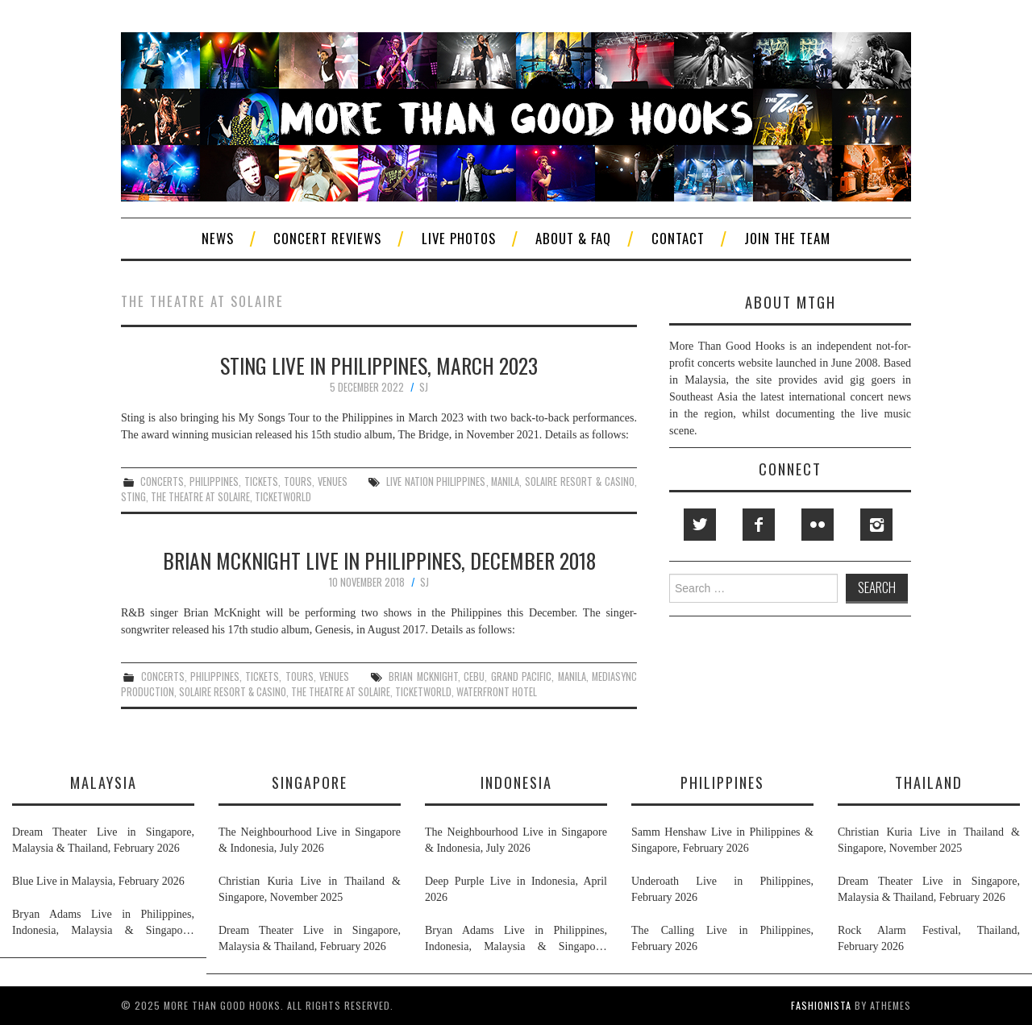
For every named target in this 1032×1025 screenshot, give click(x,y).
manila (505, 481)
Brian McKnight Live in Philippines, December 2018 (379, 560)
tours (298, 481)
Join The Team (787, 238)
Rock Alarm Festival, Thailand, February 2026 (929, 938)
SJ (423, 387)
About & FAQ (573, 238)
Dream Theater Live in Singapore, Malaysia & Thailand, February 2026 (103, 840)
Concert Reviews (327, 238)
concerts (162, 481)
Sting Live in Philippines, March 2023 (379, 365)
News (218, 238)
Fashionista (821, 1005)
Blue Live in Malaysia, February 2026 (98, 881)
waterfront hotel (496, 691)
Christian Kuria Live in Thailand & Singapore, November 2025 (309, 889)
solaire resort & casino (580, 481)
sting (133, 496)
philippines (214, 481)
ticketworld (283, 496)
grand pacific (521, 676)
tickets (261, 481)
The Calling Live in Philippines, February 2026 (722, 938)
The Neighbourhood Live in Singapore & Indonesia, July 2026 (309, 840)
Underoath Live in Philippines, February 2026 (722, 889)
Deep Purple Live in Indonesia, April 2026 (516, 889)
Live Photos (459, 238)
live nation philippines (436, 481)
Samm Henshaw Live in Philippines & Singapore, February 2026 (722, 840)
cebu (474, 676)
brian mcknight (423, 676)
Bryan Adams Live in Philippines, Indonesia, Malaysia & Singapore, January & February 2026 (103, 923)
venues (332, 481)
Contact (678, 238)
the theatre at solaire (200, 496)
